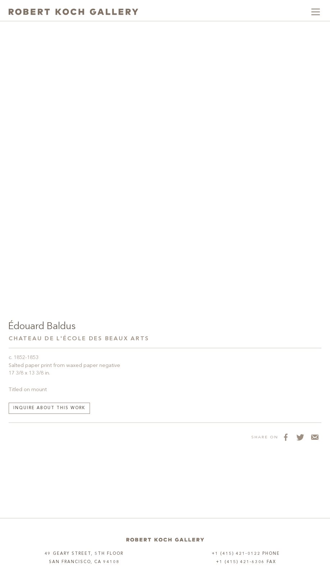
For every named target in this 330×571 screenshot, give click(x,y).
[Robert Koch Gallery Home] (73, 12)
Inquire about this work (49, 408)
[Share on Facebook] (285, 437)
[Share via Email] (314, 437)
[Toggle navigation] (315, 12)
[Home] (165, 540)
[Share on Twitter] (300, 437)
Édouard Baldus (42, 326)
